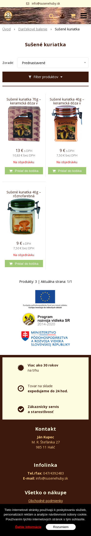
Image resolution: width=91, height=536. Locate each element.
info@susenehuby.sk (46, 3)
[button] (51, 15)
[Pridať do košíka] (24, 170)
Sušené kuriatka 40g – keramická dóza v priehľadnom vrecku (67, 103)
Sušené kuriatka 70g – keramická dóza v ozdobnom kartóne (24, 103)
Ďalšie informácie (28, 528)
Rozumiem (61, 528)
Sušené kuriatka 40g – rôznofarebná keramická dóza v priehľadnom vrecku (24, 196)
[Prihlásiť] (62, 15)
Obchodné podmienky (45, 500)
